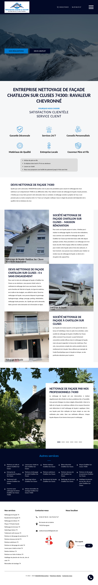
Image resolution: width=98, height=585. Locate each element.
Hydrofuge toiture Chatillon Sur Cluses (31, 480)
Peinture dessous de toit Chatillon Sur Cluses (67, 474)
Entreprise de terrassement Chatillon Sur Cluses (14, 474)
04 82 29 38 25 (64, 7)
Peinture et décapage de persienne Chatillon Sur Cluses (86, 474)
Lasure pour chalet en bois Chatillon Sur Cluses (31, 467)
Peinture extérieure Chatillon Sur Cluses (49, 473)
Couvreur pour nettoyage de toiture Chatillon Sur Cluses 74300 (13, 492)
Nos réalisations (16, 51)
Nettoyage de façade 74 (11, 515)
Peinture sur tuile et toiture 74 (13, 554)
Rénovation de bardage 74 (12, 563)
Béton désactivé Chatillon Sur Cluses (67, 466)
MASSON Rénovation (42, 576)
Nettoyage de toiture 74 (11, 521)
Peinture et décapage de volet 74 (14, 545)
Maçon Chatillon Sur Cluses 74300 (85, 466)
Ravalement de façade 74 (12, 518)
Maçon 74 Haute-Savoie (11, 524)
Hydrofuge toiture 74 (11, 530)
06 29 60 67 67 (76, 7)
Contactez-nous (67, 576)
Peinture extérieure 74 (11, 542)
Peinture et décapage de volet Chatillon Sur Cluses (31, 474)
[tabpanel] (69, 403)
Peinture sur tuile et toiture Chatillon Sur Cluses (13, 467)
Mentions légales (55, 576)
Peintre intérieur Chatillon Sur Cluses (49, 466)
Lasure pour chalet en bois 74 (13, 548)
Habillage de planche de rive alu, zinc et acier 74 (16, 559)
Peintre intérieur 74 (10, 551)
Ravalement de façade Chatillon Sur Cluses (50, 480)
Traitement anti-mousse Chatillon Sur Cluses (13, 481)
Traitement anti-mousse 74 (12, 533)
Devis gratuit (40, 51)
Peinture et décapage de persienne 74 (16, 536)
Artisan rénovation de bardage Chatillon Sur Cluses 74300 (31, 491)
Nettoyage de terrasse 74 (12, 527)
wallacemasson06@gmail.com (48, 531)
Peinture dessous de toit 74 (12, 539)
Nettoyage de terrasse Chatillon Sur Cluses (68, 480)
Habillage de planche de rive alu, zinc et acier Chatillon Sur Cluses (85, 482)
